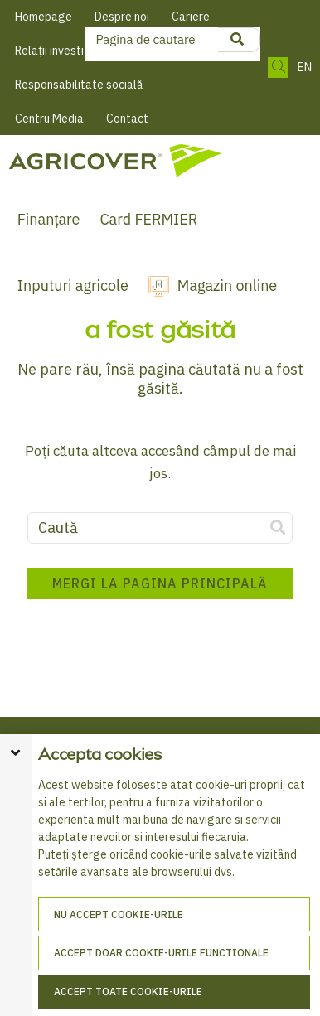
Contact (127, 118)
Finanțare (48, 219)
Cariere (191, 16)
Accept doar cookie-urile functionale (161, 952)
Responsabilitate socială (79, 84)
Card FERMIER (148, 219)
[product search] (237, 39)
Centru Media (49, 118)
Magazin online (227, 285)
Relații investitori (58, 50)
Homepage (43, 16)
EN (304, 67)
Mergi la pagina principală (160, 583)
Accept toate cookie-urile (128, 991)
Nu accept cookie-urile (118, 914)
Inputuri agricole (72, 285)
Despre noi (122, 16)
